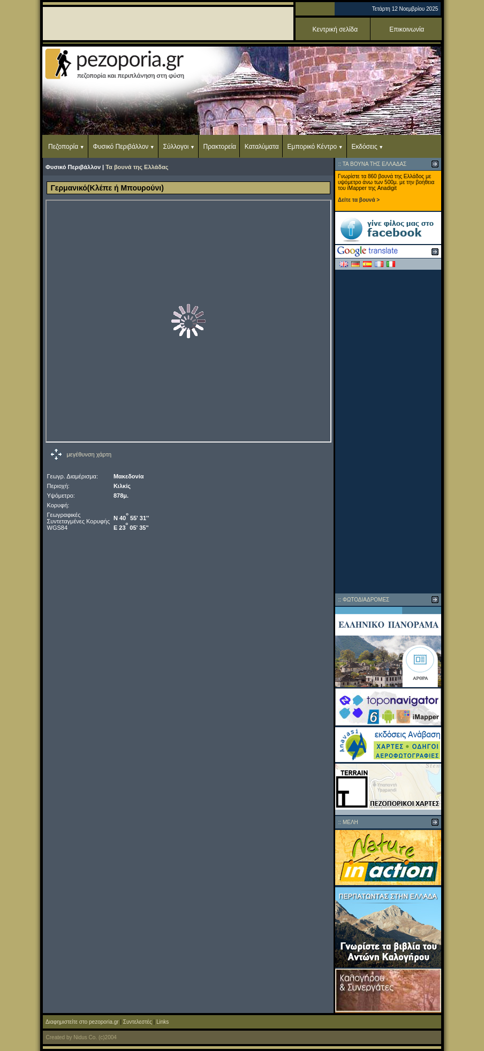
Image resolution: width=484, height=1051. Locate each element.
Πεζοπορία (63, 146)
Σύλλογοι (176, 146)
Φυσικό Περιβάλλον (120, 146)
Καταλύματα (262, 146)
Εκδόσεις (364, 146)
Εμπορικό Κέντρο (312, 146)
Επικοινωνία (406, 29)
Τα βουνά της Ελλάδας (136, 167)
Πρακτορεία (219, 146)
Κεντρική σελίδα (335, 29)
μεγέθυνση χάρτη (89, 454)
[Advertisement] (388, 431)
